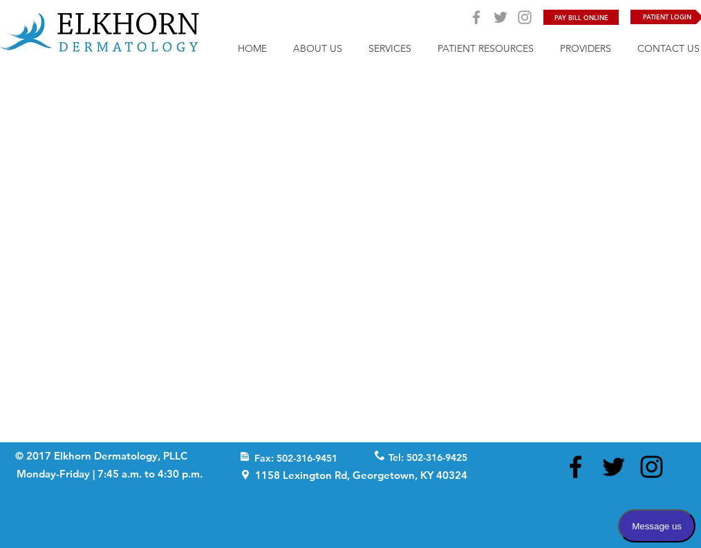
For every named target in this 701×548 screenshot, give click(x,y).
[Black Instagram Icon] (651, 467)
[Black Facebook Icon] (575, 467)
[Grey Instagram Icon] (525, 17)
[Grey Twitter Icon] (501, 17)
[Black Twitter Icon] (613, 467)
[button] (389, 47)
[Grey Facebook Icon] (476, 17)
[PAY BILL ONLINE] (581, 17)
